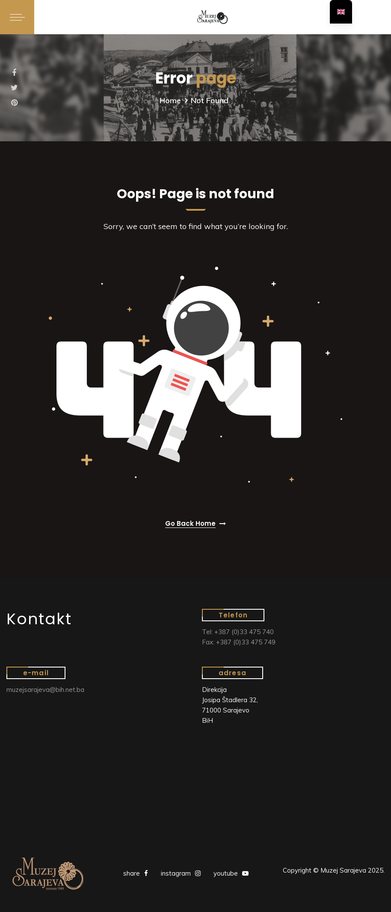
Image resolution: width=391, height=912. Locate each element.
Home (170, 100)
